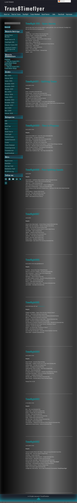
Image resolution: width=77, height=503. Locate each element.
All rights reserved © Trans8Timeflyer (39, 498)
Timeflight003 (32, 399)
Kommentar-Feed (10, 169)
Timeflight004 (32, 351)
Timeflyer (7, 59)
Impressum (69, 14)
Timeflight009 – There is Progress (42, 125)
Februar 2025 (9, 78)
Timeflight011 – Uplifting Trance (41, 81)
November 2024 (9, 86)
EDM (6, 123)
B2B (6, 121)
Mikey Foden (8, 65)
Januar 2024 (8, 97)
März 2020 (8, 111)
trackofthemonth (10, 140)
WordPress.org (9, 171)
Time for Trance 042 (11, 45)
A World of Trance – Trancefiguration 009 (11, 49)
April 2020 (8, 108)
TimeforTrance (9, 137)
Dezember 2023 (9, 100)
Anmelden (8, 163)
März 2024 (8, 92)
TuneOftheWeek (9, 153)
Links (53, 14)
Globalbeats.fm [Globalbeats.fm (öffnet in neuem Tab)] (41, 306)
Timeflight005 (32, 302)
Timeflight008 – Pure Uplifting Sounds (44, 169)
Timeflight (25, 14)
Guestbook (61, 14)
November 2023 (9, 102)
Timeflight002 (32, 441)
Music (6, 129)
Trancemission (9, 150)
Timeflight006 (32, 259)
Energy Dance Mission (9, 36)
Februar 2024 (9, 94)
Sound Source (45, 14)
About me (6, 14)
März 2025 (8, 75)
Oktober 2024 (9, 89)
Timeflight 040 (9, 42)
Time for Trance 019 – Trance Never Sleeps (12, 62)
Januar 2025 (8, 81)
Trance (7, 142)
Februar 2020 (9, 113)
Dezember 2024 (9, 84)
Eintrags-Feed (9, 166)
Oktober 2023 (9, 105)
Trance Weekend (35, 14)
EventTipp (8, 126)
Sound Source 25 (10, 39)
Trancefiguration (10, 148)
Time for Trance (16, 14)
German (61, 1)
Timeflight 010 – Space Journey (41, 23)
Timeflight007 (32, 214)
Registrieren (9, 161)
